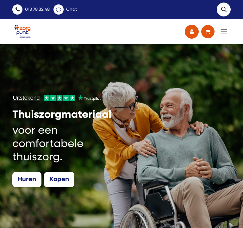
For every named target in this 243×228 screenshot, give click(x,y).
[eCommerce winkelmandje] (208, 31)
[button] (224, 9)
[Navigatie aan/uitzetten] (224, 32)
